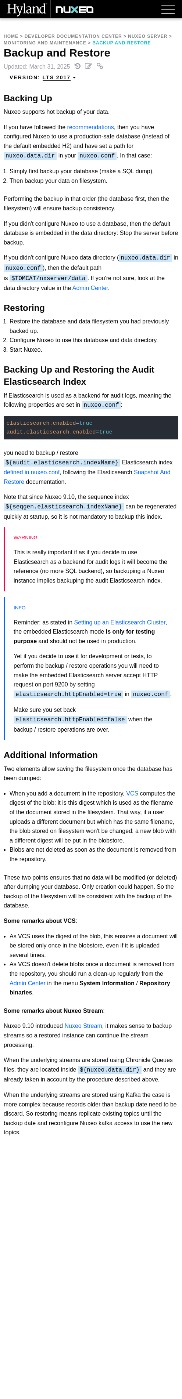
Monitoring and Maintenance (45, 43)
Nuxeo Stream (83, 1026)
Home (11, 36)
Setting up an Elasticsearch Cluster (119, 622)
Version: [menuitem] (43, 78)
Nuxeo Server (147, 36)
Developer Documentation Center (73, 36)
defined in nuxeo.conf (32, 472)
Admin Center (90, 288)
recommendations (90, 127)
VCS (132, 793)
